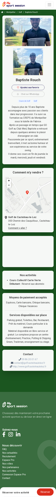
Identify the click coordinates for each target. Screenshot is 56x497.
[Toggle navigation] (49, 5)
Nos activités (9, 470)
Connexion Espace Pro (14, 474)
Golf (20, 12)
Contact (6, 478)
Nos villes (7, 463)
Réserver (45, 492)
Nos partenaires (10, 467)
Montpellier (11, 12)
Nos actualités (9, 452)
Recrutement (9, 456)
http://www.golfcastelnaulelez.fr (29, 366)
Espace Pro (8, 460)
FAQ (4, 449)
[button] (9, 181)
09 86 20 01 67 (29, 359)
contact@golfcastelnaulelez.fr (29, 362)
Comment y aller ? (17, 228)
